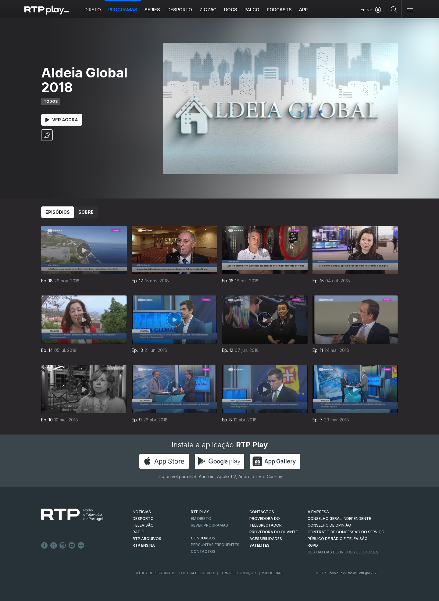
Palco (251, 10)
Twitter (53, 545)
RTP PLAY (200, 512)
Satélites (259, 545)
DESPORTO (143, 518)
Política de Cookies (197, 573)
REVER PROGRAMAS (209, 525)
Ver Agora (61, 119)
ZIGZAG (208, 10)
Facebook (44, 545)
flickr (81, 545)
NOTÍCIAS (142, 512)
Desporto (179, 10)
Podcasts (279, 10)
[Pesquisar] (394, 9)
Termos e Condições (238, 573)
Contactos (203, 551)
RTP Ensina (144, 545)
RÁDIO (139, 532)
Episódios (57, 212)
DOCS (230, 10)
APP (303, 10)
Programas (122, 10)
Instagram (62, 545)
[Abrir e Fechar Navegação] (410, 10)
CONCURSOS (203, 538)
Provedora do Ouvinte (273, 532)
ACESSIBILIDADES (265, 538)
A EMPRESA (318, 512)
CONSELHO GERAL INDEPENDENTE (339, 518)
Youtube (72, 545)
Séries (152, 10)
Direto (92, 10)
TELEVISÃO (143, 525)
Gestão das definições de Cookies (343, 552)
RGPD (313, 545)
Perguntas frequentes (215, 544)
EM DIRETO (201, 518)
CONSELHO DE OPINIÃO (329, 525)
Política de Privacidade (154, 573)
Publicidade (272, 573)
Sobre (86, 212)
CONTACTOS (261, 512)
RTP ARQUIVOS (147, 538)
